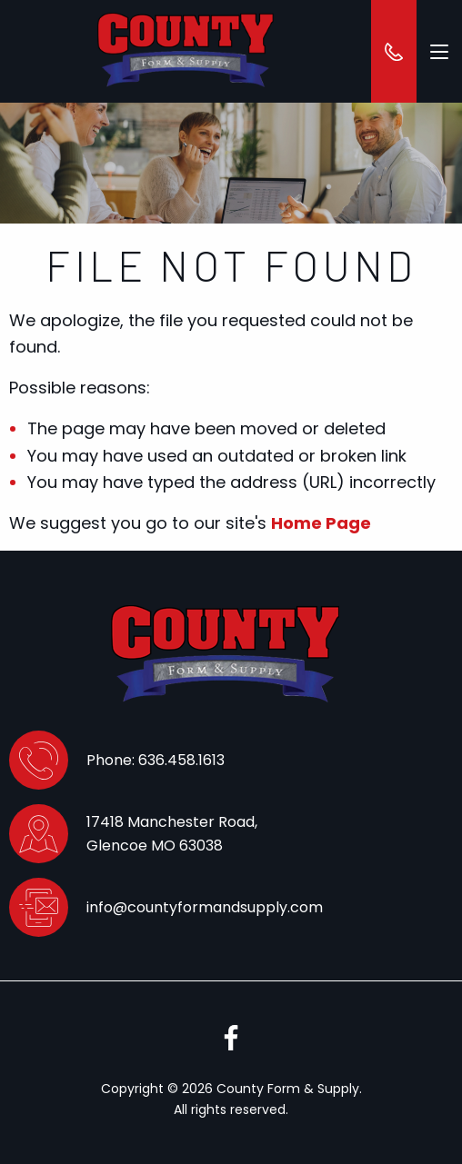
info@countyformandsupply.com (204, 907)
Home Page (321, 523)
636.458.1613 (181, 760)
